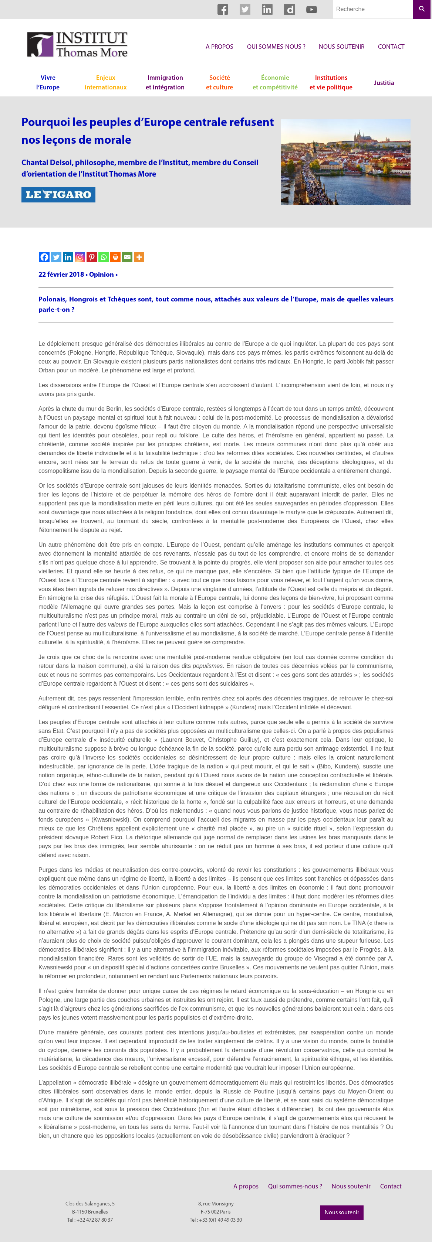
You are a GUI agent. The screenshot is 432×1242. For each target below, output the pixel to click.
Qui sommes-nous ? (276, 47)
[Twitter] (56, 257)
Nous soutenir (341, 47)
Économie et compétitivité (275, 83)
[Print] (115, 257)
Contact (391, 47)
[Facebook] (44, 257)
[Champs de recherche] (373, 9)
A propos (219, 47)
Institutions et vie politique (331, 83)
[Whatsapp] (103, 257)
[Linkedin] (68, 257)
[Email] (127, 257)
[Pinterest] (92, 257)
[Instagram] (80, 257)
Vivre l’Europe (48, 83)
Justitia (384, 83)
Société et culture (219, 83)
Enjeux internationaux (106, 83)
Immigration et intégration (165, 83)
